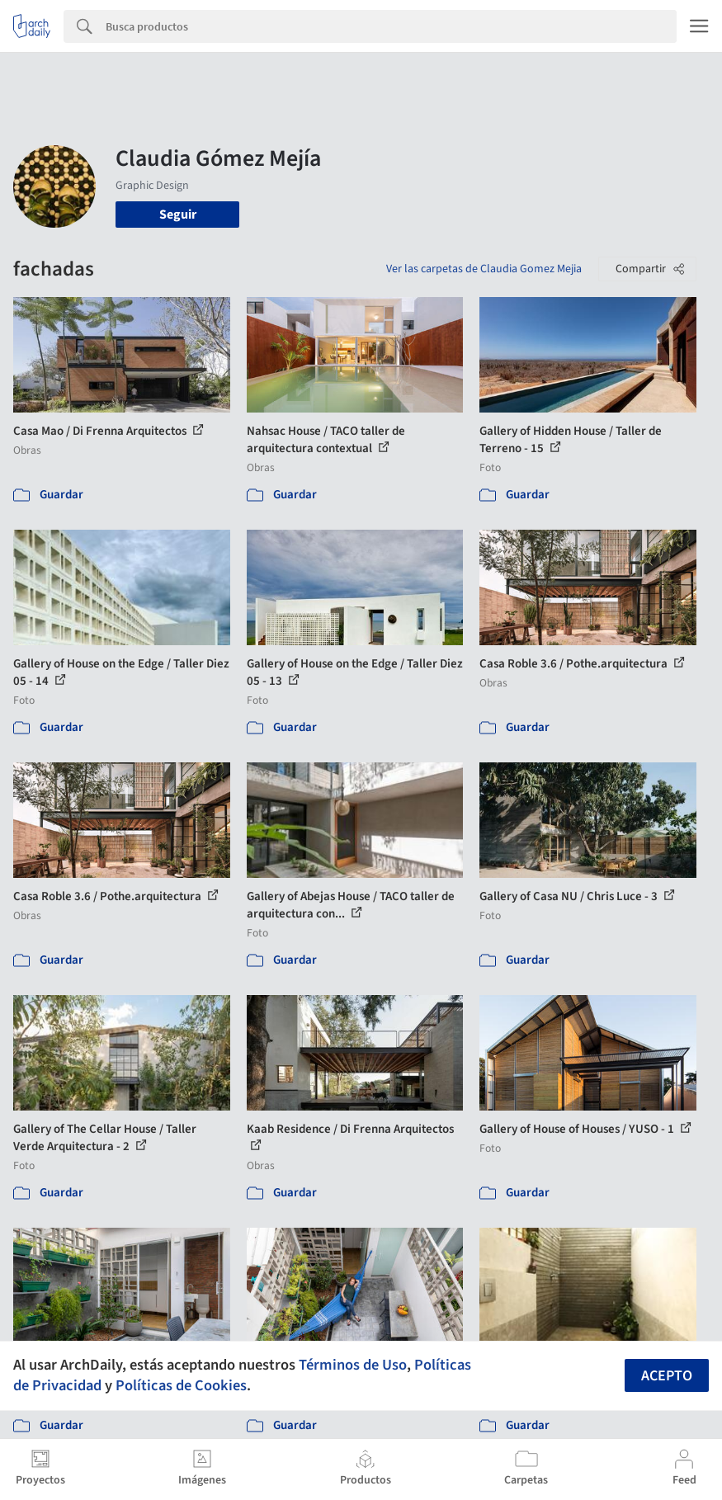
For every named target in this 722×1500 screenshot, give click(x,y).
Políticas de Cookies (181, 1385)
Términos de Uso (353, 1364)
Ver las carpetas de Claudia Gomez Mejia (484, 269)
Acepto (666, 1376)
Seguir (177, 214)
